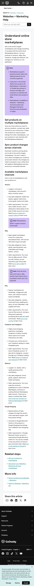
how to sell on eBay (18, 263)
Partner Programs (7, 525)
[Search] (29, 24)
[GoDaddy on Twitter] (16, 554)
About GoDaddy (6, 511)
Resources (4, 520)
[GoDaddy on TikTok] (12, 554)
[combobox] (15, 24)
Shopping (4, 535)
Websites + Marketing (17, 12)
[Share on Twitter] (20, 500)
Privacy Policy (16, 560)
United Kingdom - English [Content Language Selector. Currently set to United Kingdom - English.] (10, 549)
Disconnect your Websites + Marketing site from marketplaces (17, 466)
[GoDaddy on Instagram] (7, 554)
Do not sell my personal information (17, 564)
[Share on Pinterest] (25, 500)
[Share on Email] (7, 500)
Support (4, 516)
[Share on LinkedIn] (16, 500)
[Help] (23, 3)
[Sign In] (27, 3)
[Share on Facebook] (11, 500)
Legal (8, 560)
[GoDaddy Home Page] (9, 541)
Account (4, 530)
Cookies (25, 560)
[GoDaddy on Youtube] (21, 554)
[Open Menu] (2, 3)
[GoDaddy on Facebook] (2, 554)
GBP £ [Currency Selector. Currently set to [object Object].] (29, 549)
